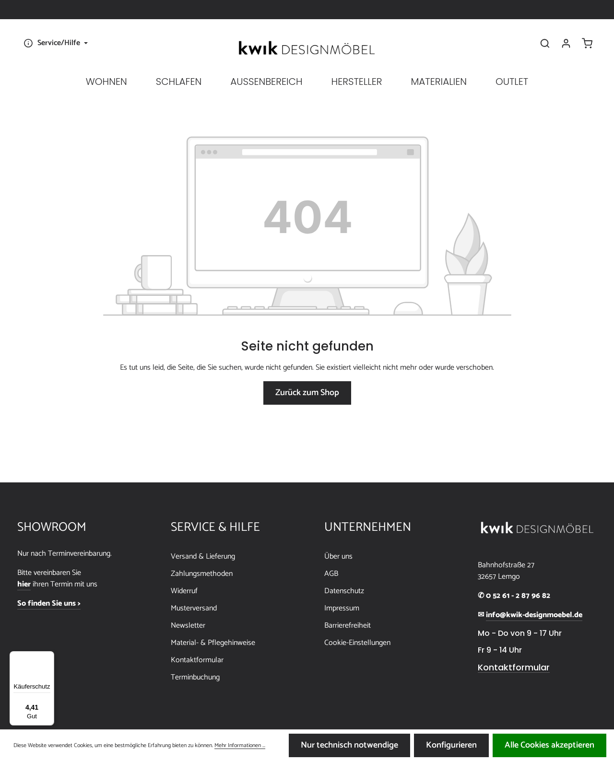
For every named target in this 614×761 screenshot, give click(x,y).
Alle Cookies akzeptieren (549, 745)
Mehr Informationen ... (239, 745)
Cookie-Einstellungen (357, 642)
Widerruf (184, 591)
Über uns (338, 556)
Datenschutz (344, 591)
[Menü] (48, 657)
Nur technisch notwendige (349, 745)
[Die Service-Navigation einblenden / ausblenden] (54, 43)
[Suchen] (545, 43)
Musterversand (194, 608)
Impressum (341, 608)
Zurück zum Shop (307, 393)
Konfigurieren (451, 745)
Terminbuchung (195, 677)
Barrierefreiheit (347, 625)
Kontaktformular (197, 660)
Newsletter (188, 625)
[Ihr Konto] (566, 43)
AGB (331, 573)
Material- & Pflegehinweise (213, 642)
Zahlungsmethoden (202, 573)
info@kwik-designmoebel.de (534, 615)
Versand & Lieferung (203, 556)
